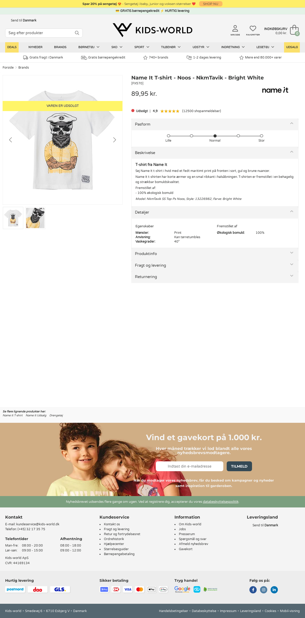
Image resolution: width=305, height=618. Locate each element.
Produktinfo (146, 253)
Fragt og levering (150, 265)
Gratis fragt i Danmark (43, 58)
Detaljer (142, 212)
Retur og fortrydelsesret (122, 534)
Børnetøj (89, 47)
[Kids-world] (152, 30)
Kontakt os (112, 524)
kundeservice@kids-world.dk (37, 524)
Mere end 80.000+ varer (260, 58)
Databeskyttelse (204, 611)
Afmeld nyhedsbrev (193, 544)
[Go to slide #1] (13, 218)
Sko (117, 47)
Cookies (270, 611)
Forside (8, 67)
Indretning (233, 47)
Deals (12, 47)
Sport (141, 47)
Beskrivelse (145, 152)
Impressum (228, 611)
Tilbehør (171, 47)
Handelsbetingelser (173, 611)
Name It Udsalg (36, 415)
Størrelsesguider (116, 549)
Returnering (146, 276)
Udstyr (201, 47)
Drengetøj (56, 415)
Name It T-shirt (12, 415)
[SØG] (77, 33)
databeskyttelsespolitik (221, 502)
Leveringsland (250, 611)
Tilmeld (239, 466)
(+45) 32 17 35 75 (31, 529)
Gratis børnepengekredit (103, 58)
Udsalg (292, 47)
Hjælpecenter (114, 544)
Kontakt (13, 517)
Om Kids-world (190, 524)
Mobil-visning (290, 611)
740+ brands (155, 58)
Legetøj (265, 47)
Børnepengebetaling (119, 554)
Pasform (142, 124)
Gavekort (186, 549)
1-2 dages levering (203, 57)
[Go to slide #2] (35, 218)
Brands (60, 47)
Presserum (187, 534)
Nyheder (35, 47)
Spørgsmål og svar (193, 539)
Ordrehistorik (114, 539)
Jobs (182, 529)
